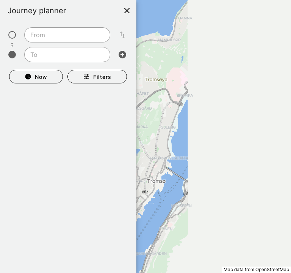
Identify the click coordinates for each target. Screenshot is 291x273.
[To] (65, 54)
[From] (65, 34)
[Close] (127, 10)
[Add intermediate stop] (122, 54)
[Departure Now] (36, 76)
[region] (145, 136)
